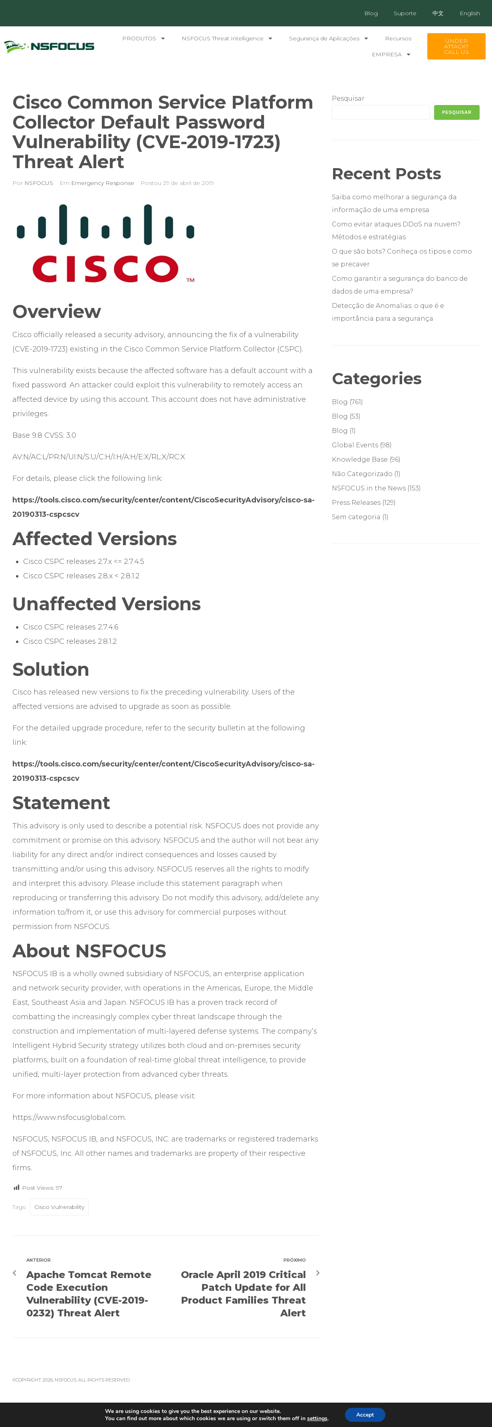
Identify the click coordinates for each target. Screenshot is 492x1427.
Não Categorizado (362, 474)
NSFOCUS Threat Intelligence (227, 38)
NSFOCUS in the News (369, 488)
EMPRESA (391, 54)
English (470, 13)
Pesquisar (348, 98)
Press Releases (356, 502)
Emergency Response (102, 183)
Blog (371, 13)
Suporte (405, 13)
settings (317, 1418)
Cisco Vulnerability (59, 1207)
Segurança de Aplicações (329, 38)
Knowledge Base (360, 459)
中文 (438, 13)
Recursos (398, 38)
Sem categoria (356, 517)
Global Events (355, 445)
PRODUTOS (144, 38)
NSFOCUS (38, 183)
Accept (365, 1414)
